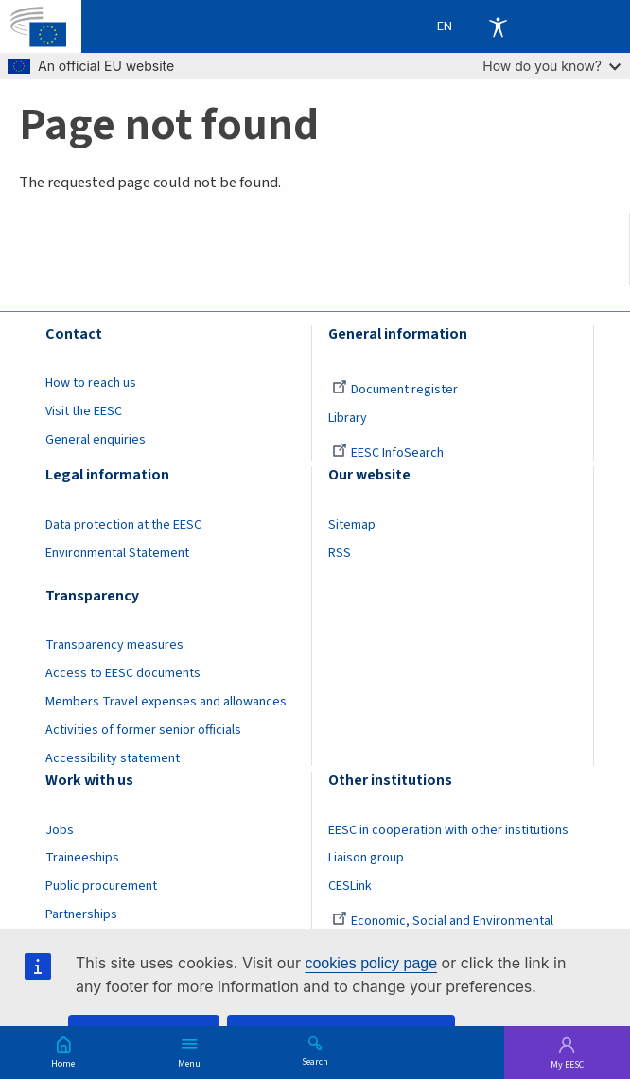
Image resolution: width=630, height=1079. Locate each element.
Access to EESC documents (123, 673)
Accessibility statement (112, 758)
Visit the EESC (83, 411)
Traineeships (82, 857)
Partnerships (81, 914)
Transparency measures (114, 644)
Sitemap (352, 524)
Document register (395, 389)
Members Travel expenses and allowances (166, 701)
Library (347, 418)
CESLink (350, 886)
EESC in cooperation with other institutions (448, 830)
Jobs (59, 830)
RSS (339, 553)
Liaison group (366, 857)
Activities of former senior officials (143, 730)
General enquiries (95, 439)
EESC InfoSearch (388, 453)
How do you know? (551, 66)
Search (315, 1061)
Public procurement (101, 886)
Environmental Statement (117, 553)
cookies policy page (371, 963)
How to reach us (90, 383)
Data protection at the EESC (123, 524)
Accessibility (497, 26)
